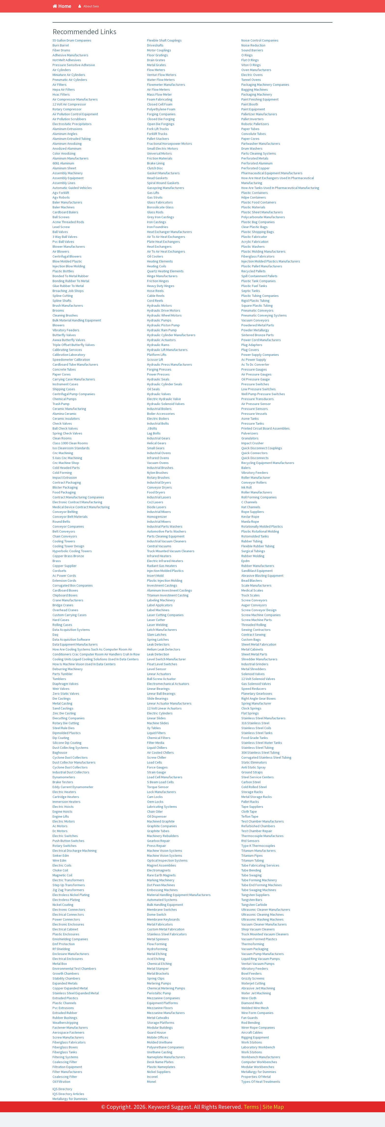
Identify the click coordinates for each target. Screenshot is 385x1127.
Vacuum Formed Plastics (259, 939)
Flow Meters (156, 70)
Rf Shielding (61, 949)
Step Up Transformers (69, 885)
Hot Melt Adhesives (67, 60)
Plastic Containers (254, 192)
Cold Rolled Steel (254, 787)
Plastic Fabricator (254, 236)
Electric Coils (62, 865)
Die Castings (62, 698)
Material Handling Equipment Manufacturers (179, 895)
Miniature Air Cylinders (69, 74)
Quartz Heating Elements (165, 271)
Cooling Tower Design (68, 546)
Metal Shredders (253, 669)
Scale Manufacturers (256, 585)
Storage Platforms (160, 1022)
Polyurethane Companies (165, 1047)
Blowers (59, 325)
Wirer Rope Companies (258, 1027)
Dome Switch (156, 914)
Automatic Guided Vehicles (72, 188)
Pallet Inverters (252, 119)
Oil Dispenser (157, 816)
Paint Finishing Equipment (259, 99)
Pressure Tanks (252, 423)
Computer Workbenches (259, 1062)
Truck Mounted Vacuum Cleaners (170, 551)
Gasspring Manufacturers (165, 188)
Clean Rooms (62, 438)
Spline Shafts (62, 300)
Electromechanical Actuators (168, 683)
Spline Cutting (63, 295)
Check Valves (62, 423)
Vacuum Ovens (158, 463)
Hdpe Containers (253, 197)
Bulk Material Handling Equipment (77, 320)
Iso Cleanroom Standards (71, 448)
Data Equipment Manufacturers (75, 644)
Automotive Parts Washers (166, 531)
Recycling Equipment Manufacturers (267, 463)
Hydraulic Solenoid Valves (166, 404)
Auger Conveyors (254, 605)
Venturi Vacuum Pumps (258, 963)
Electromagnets (159, 870)
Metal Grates (156, 65)
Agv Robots (61, 197)
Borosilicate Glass (160, 207)
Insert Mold (155, 575)
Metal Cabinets (252, 649)
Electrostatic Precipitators (72, 124)
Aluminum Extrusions (67, 129)
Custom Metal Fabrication (165, 929)
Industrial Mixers (159, 511)
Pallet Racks (250, 801)
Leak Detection (158, 654)
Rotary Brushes (158, 477)
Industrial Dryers (159, 482)
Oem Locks (155, 801)
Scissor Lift (155, 359)
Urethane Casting (159, 1052)
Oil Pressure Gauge (255, 379)
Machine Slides (158, 723)
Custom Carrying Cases (70, 615)
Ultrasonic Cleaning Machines (262, 914)
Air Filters (60, 84)
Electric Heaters (64, 792)
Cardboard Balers (65, 212)
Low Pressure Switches (258, 389)
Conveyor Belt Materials (70, 516)
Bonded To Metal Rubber (71, 276)
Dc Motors (60, 831)
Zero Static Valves (66, 693)
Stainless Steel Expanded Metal (76, 993)
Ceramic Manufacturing (69, 408)
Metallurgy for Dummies (258, 1071)
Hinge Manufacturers (162, 276)
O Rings (247, 55)
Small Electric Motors (162, 148)
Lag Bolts (154, 433)
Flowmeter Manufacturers (166, 84)
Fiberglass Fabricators (69, 1042)
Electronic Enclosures (68, 924)
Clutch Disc (155, 168)
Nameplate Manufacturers (166, 1057)
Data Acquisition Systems (71, 629)
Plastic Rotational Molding (260, 531)
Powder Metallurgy (255, 330)
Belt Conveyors (64, 531)
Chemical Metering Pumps (166, 988)
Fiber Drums (61, 50)
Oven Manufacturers (256, 70)
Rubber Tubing (251, 541)
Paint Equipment (253, 109)
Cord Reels (155, 300)
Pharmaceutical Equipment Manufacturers (271, 173)
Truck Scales (250, 595)
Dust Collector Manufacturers (74, 762)
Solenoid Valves (253, 674)
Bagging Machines (254, 89)
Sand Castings (63, 708)
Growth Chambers (66, 973)
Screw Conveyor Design (258, 610)
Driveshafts (155, 45)
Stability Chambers (66, 978)
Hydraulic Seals (158, 379)
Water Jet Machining (256, 993)
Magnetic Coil (62, 875)
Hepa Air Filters (64, 89)
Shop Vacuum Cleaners (258, 929)
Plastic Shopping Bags (257, 232)
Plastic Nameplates (161, 1067)
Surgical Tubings (253, 551)
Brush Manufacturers (68, 305)
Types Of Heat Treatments (260, 1081)
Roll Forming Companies (259, 497)
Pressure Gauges (254, 369)
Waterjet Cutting (253, 983)
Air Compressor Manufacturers (75, 99)
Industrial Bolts (158, 423)
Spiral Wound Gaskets (163, 183)
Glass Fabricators (160, 202)
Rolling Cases (62, 624)
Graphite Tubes (158, 831)
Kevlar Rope (250, 516)
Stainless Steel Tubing (257, 747)
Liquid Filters (156, 733)
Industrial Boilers (159, 408)
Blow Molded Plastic (67, 261)
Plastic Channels (64, 1003)
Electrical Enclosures (68, 958)
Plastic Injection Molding (164, 580)
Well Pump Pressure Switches (263, 394)
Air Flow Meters (158, 89)
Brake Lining (156, 163)
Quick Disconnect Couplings (261, 448)
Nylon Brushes (157, 472)
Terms (251, 1107)
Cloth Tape (249, 811)
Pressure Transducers (257, 399)
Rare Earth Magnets (161, 875)
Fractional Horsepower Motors (169, 143)
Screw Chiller (156, 757)
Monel (151, 1081)
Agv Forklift (61, 192)
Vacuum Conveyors (255, 320)
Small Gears (156, 448)
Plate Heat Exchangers (163, 241)
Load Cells (154, 762)
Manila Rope (250, 521)
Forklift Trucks (157, 133)
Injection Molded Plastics (165, 570)
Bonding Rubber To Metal (71, 281)
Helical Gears (156, 443)
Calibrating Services (67, 349)
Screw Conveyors (254, 600)
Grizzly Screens (252, 978)
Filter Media (155, 742)
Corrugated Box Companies (73, 585)
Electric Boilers (158, 418)
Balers (246, 467)
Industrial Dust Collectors (71, 772)
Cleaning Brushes (65, 315)
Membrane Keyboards (163, 919)
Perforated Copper (255, 168)
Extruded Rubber (65, 1013)
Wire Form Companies (257, 1013)
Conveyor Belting (65, 511)
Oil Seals (153, 389)
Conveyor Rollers (254, 482)
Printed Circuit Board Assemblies (265, 428)
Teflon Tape (249, 816)
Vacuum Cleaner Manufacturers (264, 924)
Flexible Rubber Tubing (258, 546)
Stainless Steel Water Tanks (261, 742)
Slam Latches (156, 634)
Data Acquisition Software (71, 639)
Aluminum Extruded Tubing (72, 138)
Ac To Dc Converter (255, 364)
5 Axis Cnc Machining (67, 458)
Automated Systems (162, 899)
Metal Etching (157, 954)
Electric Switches (65, 836)
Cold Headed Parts (66, 467)
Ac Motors (60, 826)
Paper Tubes (250, 129)
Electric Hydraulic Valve (164, 399)
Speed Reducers (253, 688)
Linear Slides (156, 718)
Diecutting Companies (69, 718)
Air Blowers (61, 251)
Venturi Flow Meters (161, 74)
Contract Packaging (67, 482)
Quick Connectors (254, 453)
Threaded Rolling (253, 624)
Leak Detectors (158, 644)
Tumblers (59, 679)
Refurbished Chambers (258, 826)
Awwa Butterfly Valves (69, 340)
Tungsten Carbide (254, 904)
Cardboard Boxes (65, 590)
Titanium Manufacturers (258, 850)
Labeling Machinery (161, 600)
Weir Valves (61, 688)
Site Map (273, 1107)
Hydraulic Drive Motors (163, 310)
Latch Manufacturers (162, 629)
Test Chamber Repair (256, 831)
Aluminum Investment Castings (169, 590)
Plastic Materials (253, 207)
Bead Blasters (251, 580)
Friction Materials (159, 158)
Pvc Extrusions (63, 1008)
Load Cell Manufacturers (164, 777)
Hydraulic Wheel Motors (164, 315)
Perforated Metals (254, 158)
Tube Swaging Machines (258, 890)
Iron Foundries (157, 227)
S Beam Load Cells (160, 782)
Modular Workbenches (257, 1067)
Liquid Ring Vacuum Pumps (260, 958)
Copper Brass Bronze (68, 556)
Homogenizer (157, 516)
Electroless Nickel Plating (71, 895)
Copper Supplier (65, 566)
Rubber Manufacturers (257, 566)
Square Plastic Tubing (257, 305)
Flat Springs (250, 713)
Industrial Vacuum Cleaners (166, 541)
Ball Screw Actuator (161, 679)
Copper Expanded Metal (70, 988)
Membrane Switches (162, 909)
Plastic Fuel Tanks (254, 286)
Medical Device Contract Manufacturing (81, 507)
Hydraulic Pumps (159, 320)
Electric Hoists (63, 806)
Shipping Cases (64, 389)
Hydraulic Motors (159, 305)
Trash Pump (61, 404)
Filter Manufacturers (67, 1071)
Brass (57, 561)
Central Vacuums (159, 546)
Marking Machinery (160, 880)
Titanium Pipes (252, 855)
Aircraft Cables (252, 1032)
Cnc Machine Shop (66, 463)
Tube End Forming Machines (261, 885)
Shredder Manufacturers (259, 659)
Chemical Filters (158, 738)
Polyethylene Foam (161, 109)
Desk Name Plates (160, 1062)
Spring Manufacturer (256, 703)
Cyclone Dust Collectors (70, 757)
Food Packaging (64, 492)
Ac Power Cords (64, 575)
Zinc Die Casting (64, 713)
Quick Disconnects (255, 458)
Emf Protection (64, 944)
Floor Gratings (157, 55)
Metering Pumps (159, 983)
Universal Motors (159, 153)
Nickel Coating (63, 904)
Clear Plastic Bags (254, 227)
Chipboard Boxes (65, 595)
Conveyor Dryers (159, 487)
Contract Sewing (253, 634)
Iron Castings (156, 222)
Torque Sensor (158, 787)
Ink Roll (246, 487)
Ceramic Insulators (66, 418)
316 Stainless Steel (255, 723)
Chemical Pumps (65, 399)
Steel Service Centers (257, 777)
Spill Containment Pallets (259, 276)
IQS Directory (62, 1089)
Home (62, 6)
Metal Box (60, 963)
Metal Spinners (158, 939)
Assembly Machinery (68, 173)
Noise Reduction (253, 45)
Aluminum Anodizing (67, 143)
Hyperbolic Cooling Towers (72, 551)
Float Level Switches (162, 664)
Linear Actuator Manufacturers (169, 703)
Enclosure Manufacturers (71, 954)
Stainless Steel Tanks (257, 733)
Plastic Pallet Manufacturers (261, 266)
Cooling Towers (64, 541)
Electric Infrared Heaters (165, 561)
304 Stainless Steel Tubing (260, 752)
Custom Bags (251, 639)
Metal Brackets (158, 973)
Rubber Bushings (65, 1017)
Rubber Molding (252, 556)
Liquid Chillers (157, 747)
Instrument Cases (65, 384)
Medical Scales (252, 590)
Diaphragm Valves (66, 683)
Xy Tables (154, 728)
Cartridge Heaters (66, 797)
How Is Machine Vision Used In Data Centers (84, 664)
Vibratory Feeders (66, 330)
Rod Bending (250, 1022)
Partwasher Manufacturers (260, 143)
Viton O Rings (251, 65)
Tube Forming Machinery (259, 880)
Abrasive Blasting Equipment (262, 575)
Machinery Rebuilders (163, 836)
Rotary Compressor (67, 109)
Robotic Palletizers (255, 124)
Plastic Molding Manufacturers (263, 251)
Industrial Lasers (159, 497)
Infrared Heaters (159, 556)
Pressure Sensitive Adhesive (74, 65)
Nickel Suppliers (159, 1071)
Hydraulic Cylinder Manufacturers (171, 335)
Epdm (245, 561)
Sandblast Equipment (257, 570)
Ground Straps (252, 772)
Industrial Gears (158, 438)
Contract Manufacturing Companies (78, 497)
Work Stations (251, 1042)
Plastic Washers (253, 246)
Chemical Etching (159, 963)
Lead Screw (61, 227)
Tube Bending (251, 870)
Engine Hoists (62, 811)
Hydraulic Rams (158, 345)
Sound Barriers (252, 50)
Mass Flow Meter (159, 94)
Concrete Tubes (64, 369)
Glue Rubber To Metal (68, 286)
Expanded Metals (65, 983)
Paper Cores (62, 374)
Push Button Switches (68, 840)
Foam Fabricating (159, 99)
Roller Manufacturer (255, 477)
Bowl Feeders (251, 973)
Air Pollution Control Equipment (75, 114)
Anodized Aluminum (67, 148)
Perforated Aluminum (257, 163)
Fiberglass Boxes (65, 1047)
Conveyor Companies (68, 526)
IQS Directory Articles (68, 1094)
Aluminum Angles (65, 133)
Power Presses (158, 374)
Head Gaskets (157, 178)
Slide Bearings (157, 698)
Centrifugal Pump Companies (74, 394)
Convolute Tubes (253, 133)
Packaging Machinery (256, 94)
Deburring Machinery (68, 669)
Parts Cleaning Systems (258, 153)
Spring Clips (156, 978)
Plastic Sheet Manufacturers (262, 212)
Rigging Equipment (255, 1037)
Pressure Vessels (254, 413)
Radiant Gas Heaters (162, 566)
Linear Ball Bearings (161, 693)
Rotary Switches (65, 845)
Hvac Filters (61, 94)
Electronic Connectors (69, 909)
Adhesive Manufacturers (70, 55)
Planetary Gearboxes (256, 693)
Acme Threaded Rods (68, 222)
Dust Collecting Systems (70, 747)
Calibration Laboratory (69, 354)
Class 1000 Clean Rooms (70, 443)
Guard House (156, 1032)
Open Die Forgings (160, 124)
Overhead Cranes (65, 610)
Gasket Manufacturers (163, 173)
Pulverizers (249, 433)
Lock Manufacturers (161, 792)
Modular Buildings (160, 1027)
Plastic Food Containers (258, 202)
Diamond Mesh (252, 1003)
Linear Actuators (159, 674)
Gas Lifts (153, 192)
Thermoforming (252, 944)
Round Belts (61, 521)
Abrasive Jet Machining (258, 988)
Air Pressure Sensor (256, 404)
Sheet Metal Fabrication (258, 644)
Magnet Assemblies (161, 865)
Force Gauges (157, 767)
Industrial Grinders (254, 664)
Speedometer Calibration (71, 359)
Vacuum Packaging (254, 949)
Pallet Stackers (158, 138)
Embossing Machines (162, 890)
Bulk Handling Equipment (165, 904)
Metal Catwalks (158, 1017)
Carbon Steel (251, 782)
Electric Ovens (252, 74)
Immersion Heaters (67, 801)
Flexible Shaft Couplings (164, 40)
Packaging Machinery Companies (265, 84)
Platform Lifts (156, 354)
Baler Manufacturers (67, 202)
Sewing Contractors (256, 629)
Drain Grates (156, 60)
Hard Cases (61, 620)
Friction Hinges (158, 281)
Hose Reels (155, 291)
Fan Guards (249, 1017)
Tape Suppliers (252, 806)
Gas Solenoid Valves (256, 683)
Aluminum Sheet (64, 168)
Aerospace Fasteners (68, 1032)
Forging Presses (159, 369)
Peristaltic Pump (159, 993)
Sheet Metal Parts (254, 654)
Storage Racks (252, 792)
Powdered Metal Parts (257, 325)
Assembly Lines (64, 183)
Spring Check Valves (67, 433)
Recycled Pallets (253, 271)
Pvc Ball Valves (63, 241)
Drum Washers (251, 148)
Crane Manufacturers (68, 600)
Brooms (58, 310)
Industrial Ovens (159, 453)
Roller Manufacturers (256, 492)
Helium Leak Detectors (163, 649)
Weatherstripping (65, 1022)
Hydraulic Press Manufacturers (169, 364)
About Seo (88, 6)
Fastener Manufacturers (70, 1027)
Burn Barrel (61, 45)
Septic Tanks (250, 291)
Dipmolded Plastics (67, 733)
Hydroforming (157, 949)
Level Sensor (156, 669)
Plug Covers (250, 349)
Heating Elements (160, 261)
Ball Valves (60, 232)
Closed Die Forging (161, 119)
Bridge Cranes (63, 605)
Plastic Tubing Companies (260, 295)
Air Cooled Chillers (160, 752)
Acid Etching (156, 958)
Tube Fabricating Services (260, 865)
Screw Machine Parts (256, 620)
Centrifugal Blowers (67, 256)
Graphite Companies (162, 826)
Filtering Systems (65, 1057)
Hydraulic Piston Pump (163, 325)
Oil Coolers (155, 256)
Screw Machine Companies (261, 615)
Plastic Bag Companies (258, 222)
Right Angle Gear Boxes (258, 698)
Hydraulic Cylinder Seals (164, 384)
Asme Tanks (250, 418)
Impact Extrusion (65, 477)
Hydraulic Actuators (161, 340)
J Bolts (152, 428)
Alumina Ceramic (65, 413)
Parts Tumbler (63, 674)
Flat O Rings (250, 60)
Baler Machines (64, 207)
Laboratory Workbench (258, 1047)
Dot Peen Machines (161, 885)
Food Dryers (156, 492)
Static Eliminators (254, 762)
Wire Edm (59, 860)
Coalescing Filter (65, 1062)
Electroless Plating (66, 899)
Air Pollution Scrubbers (69, 119)
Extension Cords (64, 580)
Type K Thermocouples (258, 845)
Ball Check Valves (65, 428)
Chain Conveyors (65, 536)
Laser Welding (157, 624)
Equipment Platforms (162, 1003)
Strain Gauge (156, 772)
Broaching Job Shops (68, 291)
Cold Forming (62, 472)
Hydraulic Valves (159, 394)
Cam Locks (155, 797)
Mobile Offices (157, 1037)
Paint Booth (249, 104)
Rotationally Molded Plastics (262, 526)
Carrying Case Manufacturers (74, 379)
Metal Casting (62, 703)
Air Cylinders (62, 70)
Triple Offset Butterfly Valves (74, 345)
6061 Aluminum (63, 163)
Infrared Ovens (158, 458)
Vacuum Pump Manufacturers (262, 954)
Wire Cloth (248, 998)
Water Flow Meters (161, 79)
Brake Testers (63, 782)
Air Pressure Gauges (256, 374)
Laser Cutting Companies (165, 615)
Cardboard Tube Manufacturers (75, 364)
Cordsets (59, 570)
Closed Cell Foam (159, 104)
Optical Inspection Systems (167, 860)
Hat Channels (250, 507)
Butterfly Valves (64, 335)
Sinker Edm (61, 855)
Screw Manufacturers (68, 1037)
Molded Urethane (159, 1042)
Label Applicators (160, 605)
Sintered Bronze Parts (257, 335)
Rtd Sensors (250, 840)
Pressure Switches (255, 384)
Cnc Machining (63, 453)
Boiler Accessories (161, 413)
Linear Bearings (158, 688)
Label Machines (158, 610)
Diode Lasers (156, 507)
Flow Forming (157, 944)
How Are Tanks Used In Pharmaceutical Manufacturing (280, 188)
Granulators (250, 438)
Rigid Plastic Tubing (255, 300)
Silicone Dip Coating (67, 742)
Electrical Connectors (68, 914)
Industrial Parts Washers (164, 526)
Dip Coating (61, 738)
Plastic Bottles (63, 271)
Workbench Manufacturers (260, 1057)
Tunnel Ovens (251, 79)
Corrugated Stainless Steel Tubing (266, 757)
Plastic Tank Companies (258, 281)
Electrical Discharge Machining (75, 850)
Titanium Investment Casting (168, 595)
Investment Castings (162, 585)
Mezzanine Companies (163, 998)
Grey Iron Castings (160, 217)
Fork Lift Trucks (158, 129)
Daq (55, 634)
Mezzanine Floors (160, 1008)
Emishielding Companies (70, 939)
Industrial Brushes (160, 467)
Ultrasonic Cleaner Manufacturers (265, 909)
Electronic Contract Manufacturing (77, 502)
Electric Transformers (68, 880)
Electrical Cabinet (65, 929)
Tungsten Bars (251, 899)
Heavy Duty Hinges (160, 286)
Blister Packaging (65, 487)
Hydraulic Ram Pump (162, 330)
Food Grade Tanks (254, 738)
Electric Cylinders (160, 713)
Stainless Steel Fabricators (167, 934)
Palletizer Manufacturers (259, 114)
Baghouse (60, 752)
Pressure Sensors (254, 408)
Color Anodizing (64, 153)
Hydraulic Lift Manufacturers (167, 349)
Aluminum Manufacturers (71, 158)
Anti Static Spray (253, 767)
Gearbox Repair (158, 840)
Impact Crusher (252, 443)
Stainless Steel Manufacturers (263, 718)
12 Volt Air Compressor (69, 104)
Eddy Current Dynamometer (73, 787)
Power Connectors (66, 919)
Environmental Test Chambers (74, 968)
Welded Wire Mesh (255, 1008)
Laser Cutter (156, 620)
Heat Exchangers (159, 246)
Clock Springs (251, 708)
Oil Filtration (61, 1081)
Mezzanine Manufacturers (166, 1013)
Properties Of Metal (256, 1076)
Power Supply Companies (260, 354)
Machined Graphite (161, 821)
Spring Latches (158, 639)
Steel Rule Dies (64, 728)
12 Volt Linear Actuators (164, 708)
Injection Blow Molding (69, 266)
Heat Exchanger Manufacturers (169, 232)
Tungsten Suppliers (255, 895)
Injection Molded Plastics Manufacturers (270, 261)
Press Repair (156, 845)
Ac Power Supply (253, 359)
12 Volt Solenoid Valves (258, 679)
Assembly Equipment (68, 178)
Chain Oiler (155, 811)
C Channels (249, 502)
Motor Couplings (159, 50)
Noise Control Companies (259, 40)
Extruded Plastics (65, 998)
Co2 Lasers (155, 502)
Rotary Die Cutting (66, 723)
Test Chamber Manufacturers (262, 821)
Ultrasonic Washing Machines (262, 919)
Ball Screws (61, 217)
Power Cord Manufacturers (261, 340)
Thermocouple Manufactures (262, 836)
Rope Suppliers (252, 511)
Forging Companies (161, 114)
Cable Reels (156, 295)
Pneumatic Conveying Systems (264, 315)
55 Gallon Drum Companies (72, 40)
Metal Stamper (158, 968)
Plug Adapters (251, 345)
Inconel (152, 1076)
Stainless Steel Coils (256, 728)
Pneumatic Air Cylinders (70, 79)
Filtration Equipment (67, 1067)
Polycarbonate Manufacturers (263, 217)
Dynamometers (64, 777)
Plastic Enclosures (66, 934)
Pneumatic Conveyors (257, 310)
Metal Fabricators (160, 924)
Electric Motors (64, 821)
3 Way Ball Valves (65, 236)
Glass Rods (155, 212)
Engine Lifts (61, 816)
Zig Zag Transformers (68, 890)
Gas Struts (155, 197)
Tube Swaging (251, 875)
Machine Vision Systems (164, 850)
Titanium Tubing (252, 860)
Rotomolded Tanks (255, 536)
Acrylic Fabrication (254, 241)
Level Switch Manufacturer (166, 659)
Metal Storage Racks (256, 797)
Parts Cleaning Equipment (165, 536)
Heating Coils (156, 266)
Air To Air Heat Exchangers (166, 236)
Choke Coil (60, 870)
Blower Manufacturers (69, 246)
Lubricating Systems (162, 806)
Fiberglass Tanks (65, 1052)
